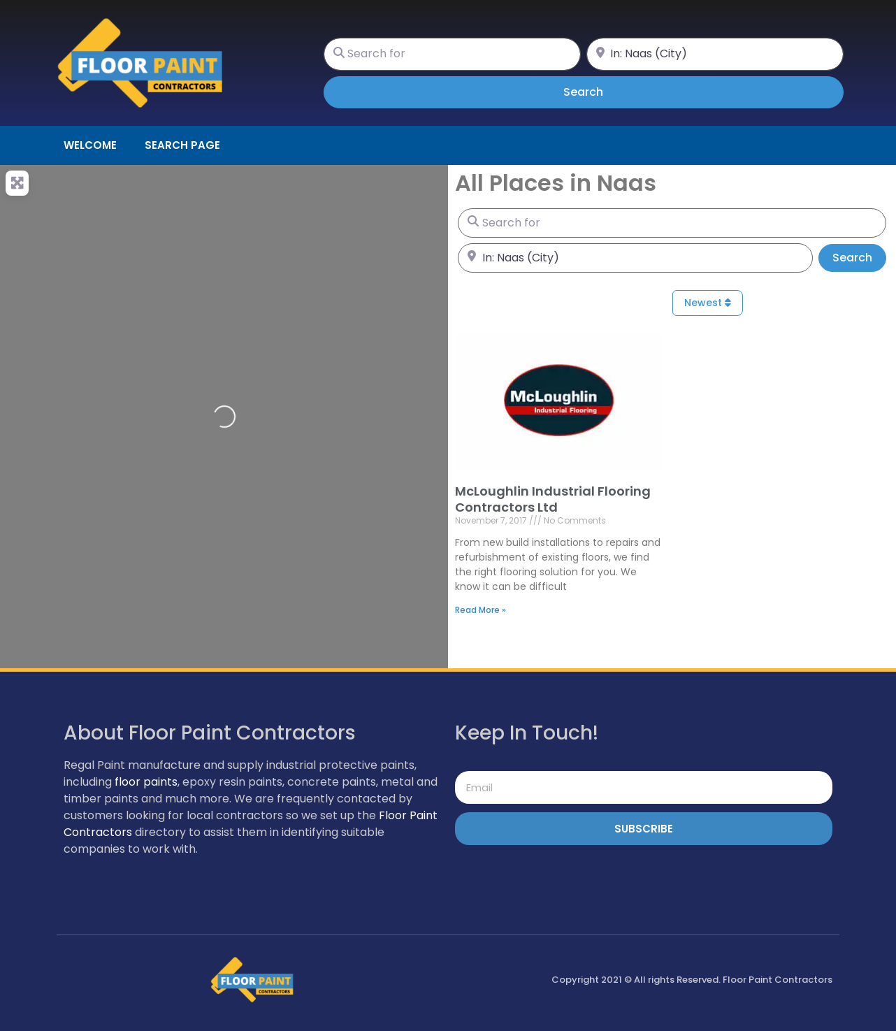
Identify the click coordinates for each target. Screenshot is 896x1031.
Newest (707, 303)
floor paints (146, 782)
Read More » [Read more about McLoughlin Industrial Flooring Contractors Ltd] (480, 610)
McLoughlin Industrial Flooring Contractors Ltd (553, 499)
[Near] (715, 54)
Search (602, 91)
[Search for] (452, 54)
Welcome (90, 145)
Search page (182, 145)
